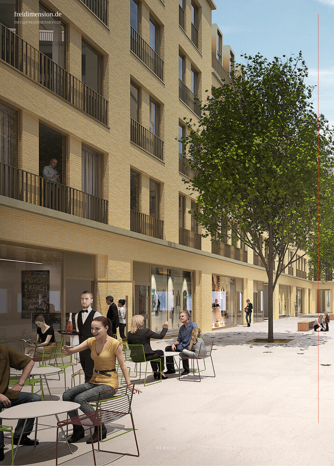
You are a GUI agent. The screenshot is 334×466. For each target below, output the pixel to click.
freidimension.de (38, 14)
